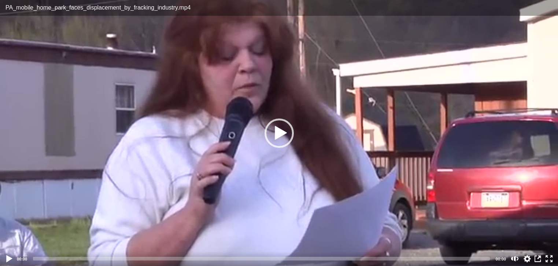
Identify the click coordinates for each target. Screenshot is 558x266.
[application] (279, 133)
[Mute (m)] (515, 258)
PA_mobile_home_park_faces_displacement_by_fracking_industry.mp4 (98, 7)
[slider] (261, 258)
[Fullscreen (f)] (549, 258)
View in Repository (538, 258)
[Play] (9, 258)
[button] (279, 133)
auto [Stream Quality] (527, 258)
